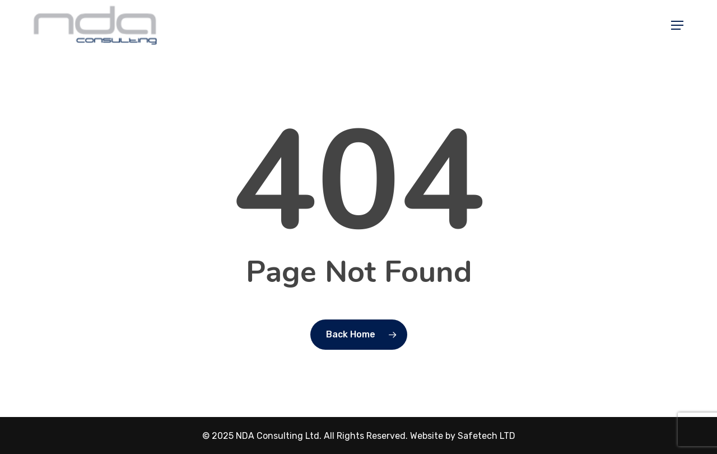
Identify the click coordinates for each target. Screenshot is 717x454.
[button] (677, 25)
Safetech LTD (486, 435)
